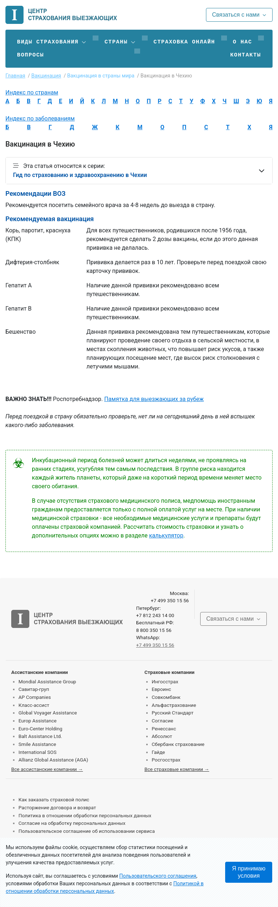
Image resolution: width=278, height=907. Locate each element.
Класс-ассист (33, 705)
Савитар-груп (33, 689)
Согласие (162, 721)
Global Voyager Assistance (47, 713)
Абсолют (162, 736)
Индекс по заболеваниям (40, 118)
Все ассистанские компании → (47, 769)
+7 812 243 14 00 (155, 615)
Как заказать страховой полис (53, 799)
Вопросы (30, 55)
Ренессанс (164, 728)
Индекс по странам (31, 92)
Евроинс (161, 689)
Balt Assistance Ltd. (40, 736)
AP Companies (34, 697)
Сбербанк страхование (178, 744)
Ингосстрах (165, 681)
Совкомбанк (166, 697)
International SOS (37, 752)
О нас (242, 42)
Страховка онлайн (184, 42)
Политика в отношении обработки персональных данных (84, 815)
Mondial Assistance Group (47, 681)
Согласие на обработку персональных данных (72, 823)
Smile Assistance (37, 744)
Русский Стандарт (172, 713)
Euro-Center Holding (40, 728)
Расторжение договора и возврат (57, 807)
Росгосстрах (166, 760)
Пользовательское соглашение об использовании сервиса (86, 831)
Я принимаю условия (248, 872)
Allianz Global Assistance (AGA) (53, 760)
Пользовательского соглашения (158, 876)
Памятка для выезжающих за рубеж (154, 399)
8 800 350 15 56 (154, 630)
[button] (52, 41)
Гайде (158, 752)
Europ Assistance (37, 721)
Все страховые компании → (176, 769)
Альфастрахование (174, 705)
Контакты (245, 55)
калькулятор (166, 535)
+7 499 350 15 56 (170, 600)
